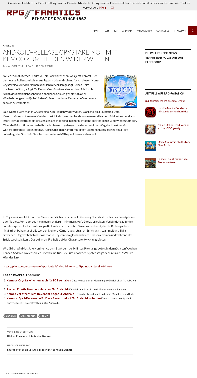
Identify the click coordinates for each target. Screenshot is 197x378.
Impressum (180, 31)
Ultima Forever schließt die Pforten (70, 334)
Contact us (162, 31)
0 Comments (46, 66)
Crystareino (28, 316)
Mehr (102, 7)
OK (113, 7)
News (95, 31)
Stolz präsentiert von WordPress (22, 373)
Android (127, 31)
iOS (116, 31)
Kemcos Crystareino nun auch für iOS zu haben (39, 280)
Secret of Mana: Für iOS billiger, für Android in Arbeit (70, 347)
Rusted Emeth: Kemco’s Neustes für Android (37, 289)
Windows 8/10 (144, 31)
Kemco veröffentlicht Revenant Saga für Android (41, 293)
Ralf (30, 66)
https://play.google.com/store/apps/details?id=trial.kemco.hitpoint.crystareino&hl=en (57, 266)
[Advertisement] (171, 202)
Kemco (45, 316)
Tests (106, 31)
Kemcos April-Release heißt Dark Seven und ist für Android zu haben (54, 298)
